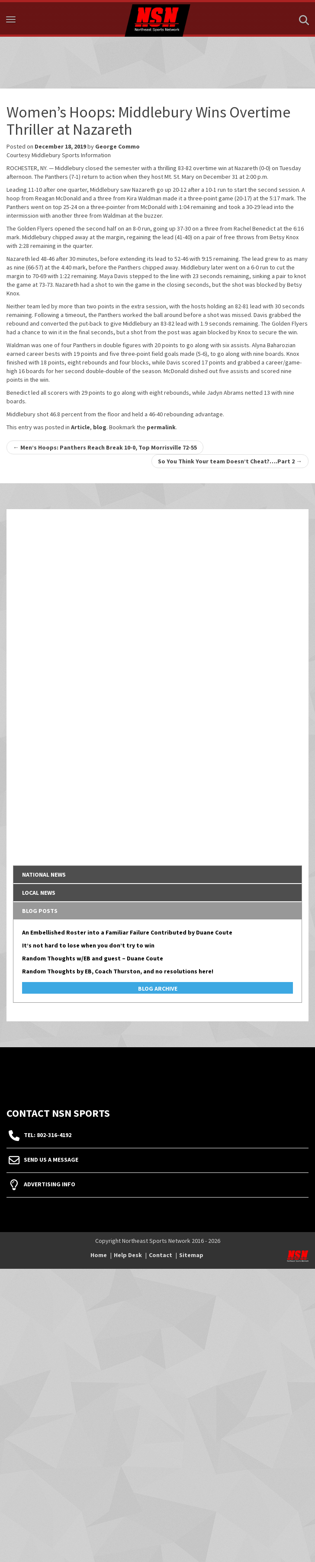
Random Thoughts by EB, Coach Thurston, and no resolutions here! (117, 971)
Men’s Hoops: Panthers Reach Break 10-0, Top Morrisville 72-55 (105, 447)
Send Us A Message (51, 1159)
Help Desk (128, 1255)
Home (98, 1255)
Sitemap (191, 1255)
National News (44, 874)
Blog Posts (40, 911)
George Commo (117, 146)
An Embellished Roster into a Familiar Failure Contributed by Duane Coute (127, 932)
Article (80, 427)
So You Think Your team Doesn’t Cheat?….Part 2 (230, 461)
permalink (161, 427)
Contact (160, 1255)
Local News (38, 893)
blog (99, 427)
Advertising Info (49, 1184)
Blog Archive (157, 988)
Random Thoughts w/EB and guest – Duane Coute (92, 958)
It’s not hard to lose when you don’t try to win (88, 945)
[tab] (157, 874)
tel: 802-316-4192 (47, 1135)
